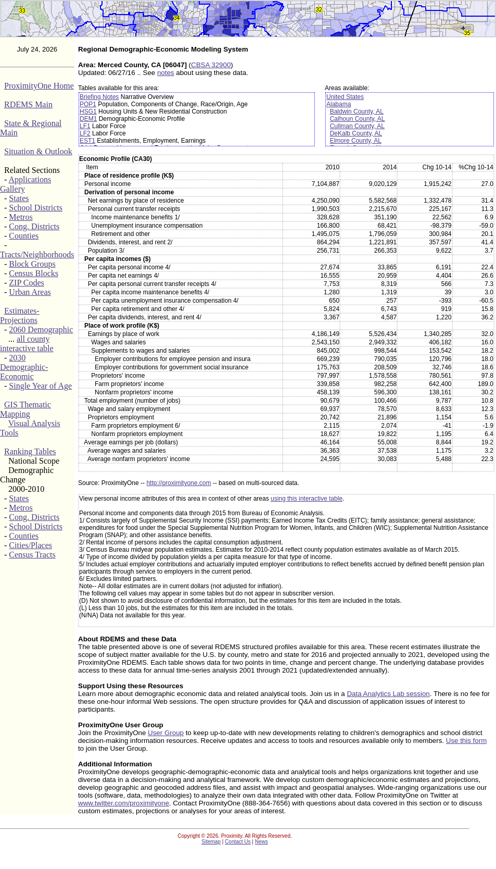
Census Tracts (32, 554)
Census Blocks (33, 273)
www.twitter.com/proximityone (123, 803)
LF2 (85, 133)
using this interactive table (306, 498)
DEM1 (88, 118)
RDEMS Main (28, 104)
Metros (20, 217)
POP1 (88, 104)
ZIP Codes (26, 282)
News (261, 842)
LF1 (85, 126)
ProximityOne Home (39, 85)
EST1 (87, 140)
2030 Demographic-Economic (24, 367)
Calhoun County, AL (357, 118)
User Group (166, 733)
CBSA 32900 (211, 65)
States (19, 198)
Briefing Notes (99, 97)
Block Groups (32, 263)
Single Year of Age (40, 385)
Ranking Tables (30, 451)
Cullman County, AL (357, 126)
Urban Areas (29, 292)
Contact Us (237, 842)
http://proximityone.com (178, 483)
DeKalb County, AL (356, 133)
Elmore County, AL (355, 140)
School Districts (35, 207)
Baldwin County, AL (357, 111)
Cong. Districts (34, 226)
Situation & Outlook (38, 151)
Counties (24, 235)
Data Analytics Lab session (388, 694)
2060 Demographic (41, 329)
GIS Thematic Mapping (25, 409)
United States (345, 97)
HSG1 (88, 111)
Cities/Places (30, 545)
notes (165, 73)
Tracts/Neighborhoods (37, 254)
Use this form (466, 740)
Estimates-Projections (20, 315)
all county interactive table (27, 343)
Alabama (338, 104)
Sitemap (211, 842)
